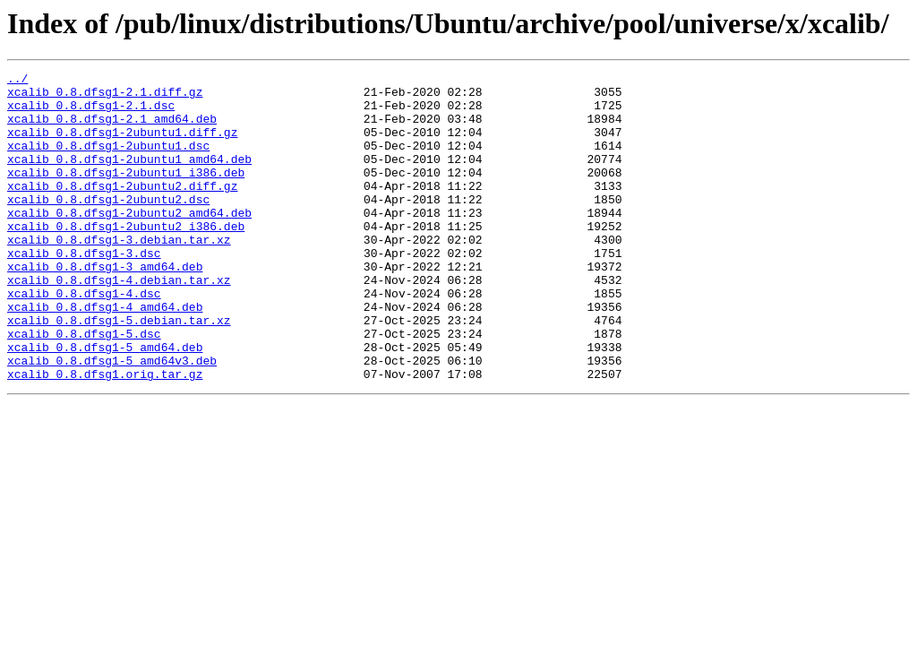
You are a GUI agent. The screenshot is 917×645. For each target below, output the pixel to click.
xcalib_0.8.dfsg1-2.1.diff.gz (104, 97)
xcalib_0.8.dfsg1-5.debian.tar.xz (119, 371)
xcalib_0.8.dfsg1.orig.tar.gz (104, 435)
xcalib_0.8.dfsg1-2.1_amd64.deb (112, 129)
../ (17, 81)
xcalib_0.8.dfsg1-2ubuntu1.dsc (108, 161)
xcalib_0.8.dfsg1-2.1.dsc (91, 113)
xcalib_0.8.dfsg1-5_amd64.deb (104, 403)
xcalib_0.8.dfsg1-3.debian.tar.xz (119, 274)
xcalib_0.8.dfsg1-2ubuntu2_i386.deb (125, 258)
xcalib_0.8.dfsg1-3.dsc (84, 290)
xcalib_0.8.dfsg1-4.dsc (84, 339)
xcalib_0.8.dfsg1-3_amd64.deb (104, 306)
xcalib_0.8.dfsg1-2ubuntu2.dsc (108, 226)
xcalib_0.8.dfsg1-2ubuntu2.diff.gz (122, 210)
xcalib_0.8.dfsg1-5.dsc (84, 387)
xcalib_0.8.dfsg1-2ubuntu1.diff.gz (122, 145)
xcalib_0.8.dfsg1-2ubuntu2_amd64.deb (129, 242)
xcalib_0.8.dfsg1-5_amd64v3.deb (112, 419)
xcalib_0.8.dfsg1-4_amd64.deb (104, 355)
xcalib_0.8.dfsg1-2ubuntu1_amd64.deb (129, 177)
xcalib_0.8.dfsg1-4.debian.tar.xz (119, 322)
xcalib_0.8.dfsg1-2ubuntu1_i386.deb (125, 193)
